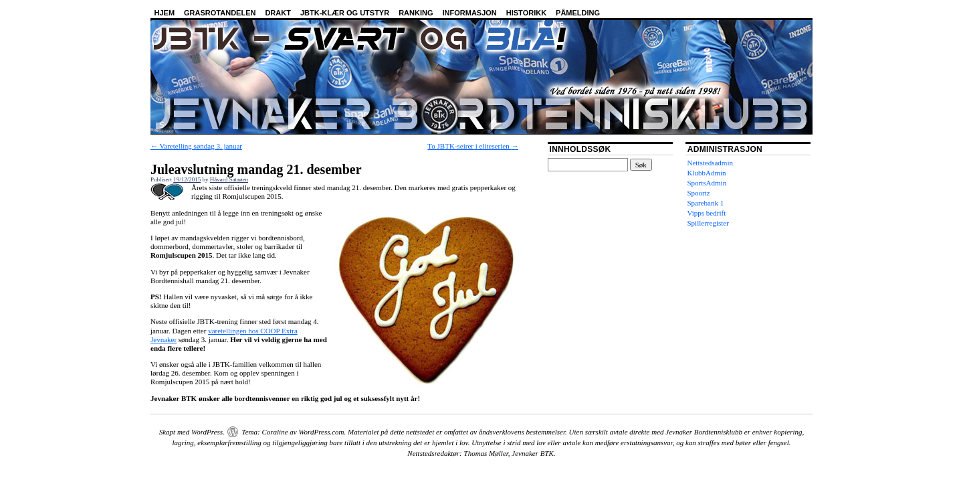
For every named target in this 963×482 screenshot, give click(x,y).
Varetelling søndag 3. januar (196, 146)
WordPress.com (321, 432)
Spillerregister (708, 223)
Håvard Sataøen (229, 179)
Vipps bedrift (706, 213)
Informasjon (470, 13)
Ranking (416, 13)
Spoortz (698, 193)
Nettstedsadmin (710, 163)
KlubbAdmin (706, 173)
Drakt (278, 13)
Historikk (526, 13)
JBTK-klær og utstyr (344, 13)
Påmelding (578, 13)
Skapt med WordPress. (192, 432)
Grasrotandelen (219, 13)
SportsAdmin (707, 183)
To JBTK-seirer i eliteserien (472, 146)
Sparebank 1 (705, 203)
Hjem (164, 13)
